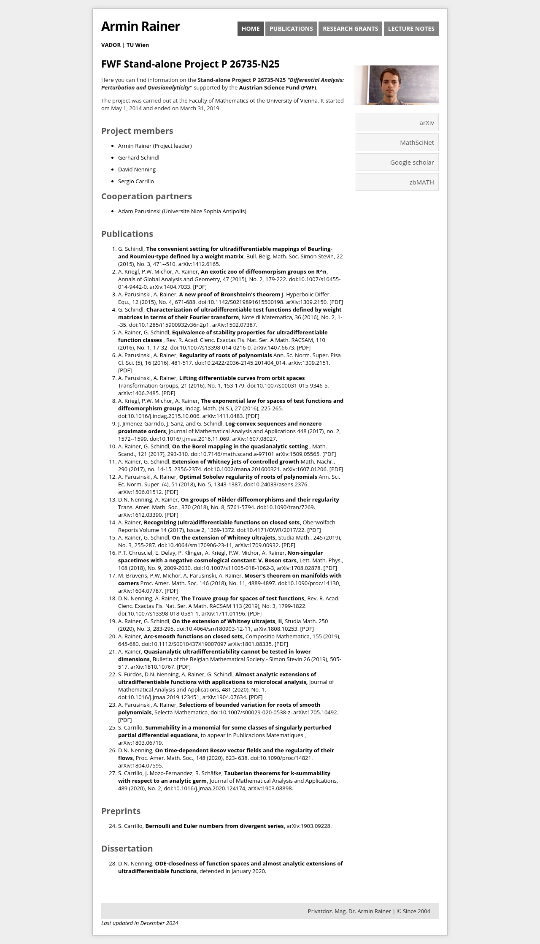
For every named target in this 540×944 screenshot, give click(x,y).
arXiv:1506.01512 (140, 492)
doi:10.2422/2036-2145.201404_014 (240, 362)
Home (251, 28)
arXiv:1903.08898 (270, 788)
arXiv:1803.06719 (140, 742)
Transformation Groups (148, 385)
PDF (200, 286)
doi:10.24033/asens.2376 (276, 484)
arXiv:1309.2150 (306, 302)
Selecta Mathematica (181, 712)
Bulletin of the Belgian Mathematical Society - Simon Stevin (227, 659)
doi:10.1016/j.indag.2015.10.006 (159, 416)
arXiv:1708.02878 (299, 568)
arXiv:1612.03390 (140, 514)
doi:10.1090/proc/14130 (308, 583)
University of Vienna (292, 100)
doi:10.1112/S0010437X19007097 (184, 644)
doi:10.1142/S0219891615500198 (240, 302)
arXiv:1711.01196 (223, 613)
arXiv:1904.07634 (224, 697)
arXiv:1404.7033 (170, 286)
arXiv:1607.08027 (254, 438)
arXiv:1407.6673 (274, 347)
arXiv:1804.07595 (140, 765)
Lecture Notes (411, 28)
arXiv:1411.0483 (222, 416)
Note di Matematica (267, 317)
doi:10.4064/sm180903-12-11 (213, 628)
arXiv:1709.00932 (257, 545)
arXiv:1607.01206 (305, 469)
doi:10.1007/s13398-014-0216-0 (210, 347)
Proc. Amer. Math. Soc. (169, 583)
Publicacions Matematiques (269, 735)
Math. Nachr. (317, 461)
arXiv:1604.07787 (140, 590)
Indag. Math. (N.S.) (208, 408)
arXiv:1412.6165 (198, 264)
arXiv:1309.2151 (308, 362)
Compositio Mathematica (278, 636)
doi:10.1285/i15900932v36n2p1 (169, 324)
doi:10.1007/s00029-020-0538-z (250, 712)
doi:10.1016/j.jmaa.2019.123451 (159, 697)
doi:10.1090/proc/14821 (280, 758)
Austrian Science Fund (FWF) (277, 87)
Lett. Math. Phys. (321, 560)
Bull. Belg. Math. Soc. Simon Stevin (290, 256)
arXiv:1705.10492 (315, 712)
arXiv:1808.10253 (275, 628)
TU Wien (138, 45)
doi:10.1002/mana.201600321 (242, 469)
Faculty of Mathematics (218, 100)
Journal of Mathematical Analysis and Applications (232, 431)
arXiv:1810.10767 (152, 666)
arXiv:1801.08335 (250, 644)
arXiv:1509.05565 (298, 454)
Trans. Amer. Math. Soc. (148, 507)
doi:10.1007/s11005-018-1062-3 (234, 568)
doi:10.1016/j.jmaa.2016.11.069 (190, 438)
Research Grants (350, 28)
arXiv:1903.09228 (309, 826)
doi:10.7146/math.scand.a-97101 (232, 454)
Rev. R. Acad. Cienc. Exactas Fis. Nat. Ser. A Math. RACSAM (239, 340)
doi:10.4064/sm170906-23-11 (195, 545)
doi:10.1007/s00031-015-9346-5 (287, 385)
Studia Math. (294, 537)
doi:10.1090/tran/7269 (285, 507)
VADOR (111, 45)
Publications (291, 28)
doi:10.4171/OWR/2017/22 (271, 530)
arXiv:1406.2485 (138, 393)
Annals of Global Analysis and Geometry (169, 279)
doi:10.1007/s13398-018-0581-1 (158, 613)
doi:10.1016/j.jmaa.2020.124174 (204, 788)
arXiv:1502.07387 (234, 324)
